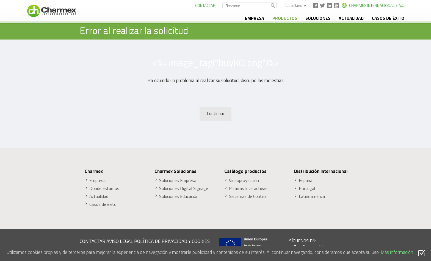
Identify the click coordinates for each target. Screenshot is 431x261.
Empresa (254, 18)
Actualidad (351, 18)
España (305, 180)
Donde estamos (104, 188)
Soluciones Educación (178, 196)
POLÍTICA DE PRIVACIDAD (160, 241)
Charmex (94, 171)
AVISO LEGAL (119, 241)
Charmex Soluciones (175, 171)
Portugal (307, 188)
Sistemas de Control (248, 196)
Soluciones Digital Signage (183, 188)
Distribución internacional (321, 171)
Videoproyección (244, 180)
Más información (397, 252)
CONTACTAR (205, 5)
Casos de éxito (388, 18)
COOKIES (201, 241)
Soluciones (317, 18)
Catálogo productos (245, 171)
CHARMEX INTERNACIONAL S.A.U (376, 5)
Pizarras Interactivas (248, 188)
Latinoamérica (312, 196)
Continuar (215, 113)
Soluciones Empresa (177, 180)
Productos (284, 18)
